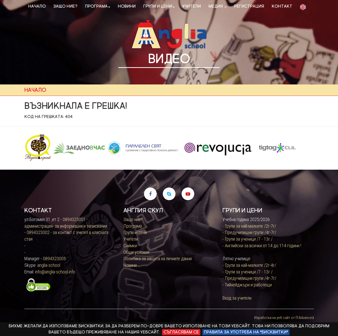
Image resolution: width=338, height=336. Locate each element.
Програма (97, 6)
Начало (37, 6)
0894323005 (54, 258)
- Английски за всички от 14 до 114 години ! (261, 245)
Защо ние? (65, 6)
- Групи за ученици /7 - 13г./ (247, 239)
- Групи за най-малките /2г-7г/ (249, 226)
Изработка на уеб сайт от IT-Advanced (284, 317)
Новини (127, 6)
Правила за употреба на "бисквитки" (246, 332)
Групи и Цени (135, 232)
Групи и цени (159, 6)
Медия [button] (217, 6)
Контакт (282, 6)
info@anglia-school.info (55, 271)
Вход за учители (236, 298)
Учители (191, 6)
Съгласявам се (181, 332)
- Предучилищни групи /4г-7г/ (249, 232)
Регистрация (249, 6)
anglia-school (48, 265)
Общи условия (136, 252)
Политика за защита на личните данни (157, 258)
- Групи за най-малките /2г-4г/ (249, 265)
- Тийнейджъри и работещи (247, 284)
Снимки (130, 245)
